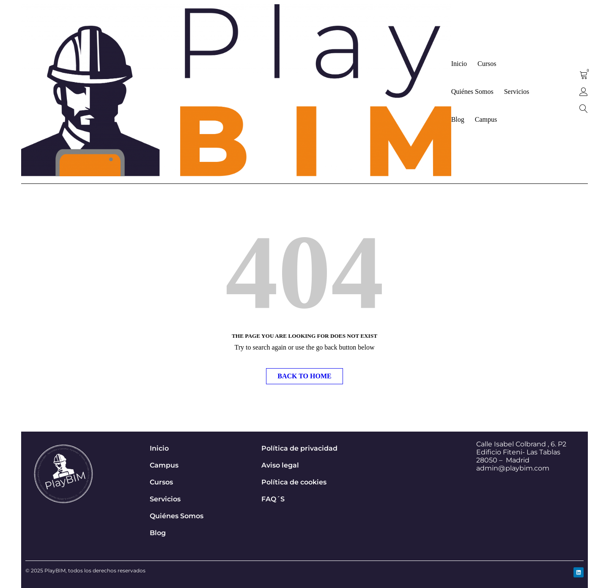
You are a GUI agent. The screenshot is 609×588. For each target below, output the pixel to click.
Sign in (583, 91)
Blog (158, 533)
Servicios (165, 499)
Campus (164, 465)
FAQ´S (273, 499)
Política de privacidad (299, 448)
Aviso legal (280, 465)
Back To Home (304, 376)
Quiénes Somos (176, 516)
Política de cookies (293, 482)
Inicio (159, 448)
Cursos (161, 482)
